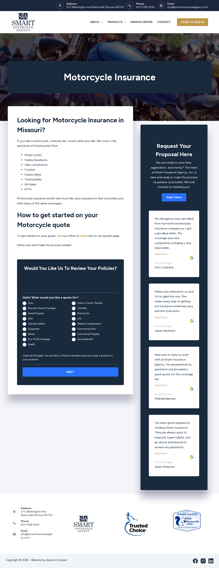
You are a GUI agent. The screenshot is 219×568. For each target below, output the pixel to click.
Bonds (31, 334)
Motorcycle (83, 313)
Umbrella (82, 308)
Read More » (161, 254)
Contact (164, 22)
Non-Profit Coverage (39, 339)
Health (31, 344)
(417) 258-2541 (145, 7)
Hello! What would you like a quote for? (52, 297)
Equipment (33, 328)
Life (79, 318)
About (97, 22)
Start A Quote (192, 22)
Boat (30, 318)
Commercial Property (88, 334)
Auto (30, 303)
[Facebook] (195, 560)
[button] (174, 197)
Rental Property (36, 313)
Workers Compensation (89, 323)
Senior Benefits (85, 339)
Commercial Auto (86, 328)
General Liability (36, 323)
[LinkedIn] (210, 560)
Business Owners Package (42, 308)
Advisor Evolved (56, 560)
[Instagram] (203, 560)
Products (118, 22)
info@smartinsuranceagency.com (187, 7)
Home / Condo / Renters (90, 303)
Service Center (142, 22)
